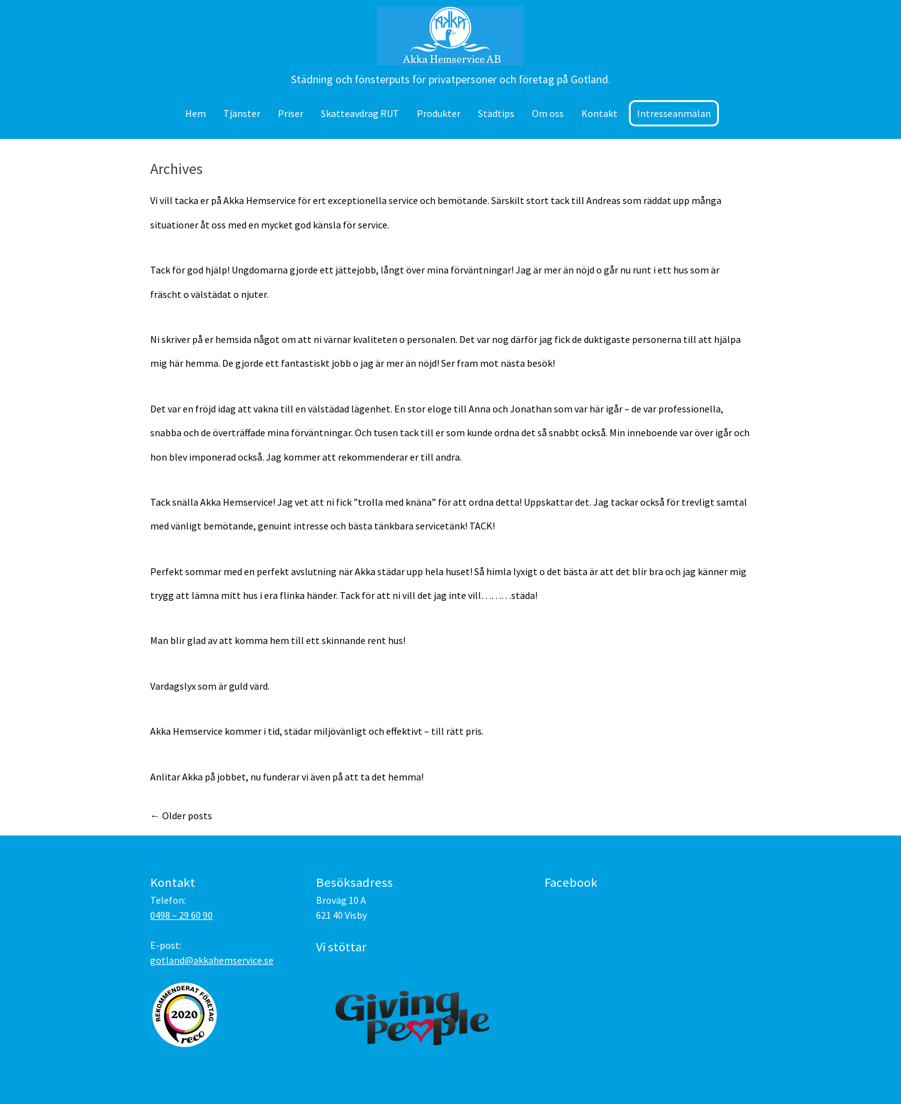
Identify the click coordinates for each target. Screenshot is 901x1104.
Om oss (548, 113)
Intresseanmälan (674, 113)
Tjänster (241, 113)
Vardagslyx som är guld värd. (210, 686)
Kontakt (599, 113)
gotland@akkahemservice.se (211, 960)
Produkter (439, 113)
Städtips (496, 113)
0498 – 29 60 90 (181, 915)
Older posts (181, 815)
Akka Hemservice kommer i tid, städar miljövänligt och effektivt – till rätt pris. (317, 731)
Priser (290, 113)
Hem (195, 113)
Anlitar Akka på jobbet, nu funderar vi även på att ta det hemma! (287, 776)
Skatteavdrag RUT (360, 113)
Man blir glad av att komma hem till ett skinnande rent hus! (277, 640)
